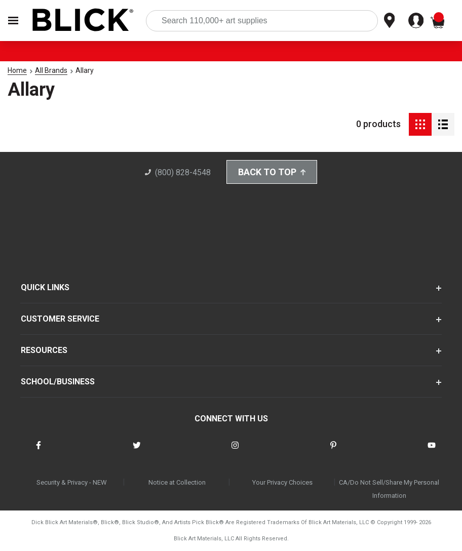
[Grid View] (420, 124)
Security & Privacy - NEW (71, 482)
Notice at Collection (177, 482)
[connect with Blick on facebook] (38, 451)
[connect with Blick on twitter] (137, 451)
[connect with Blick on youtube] (431, 451)
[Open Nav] (13, 20)
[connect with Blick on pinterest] (333, 451)
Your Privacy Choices (282, 482)
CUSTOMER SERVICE (60, 319)
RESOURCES (44, 350)
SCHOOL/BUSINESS (58, 381)
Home (17, 70)
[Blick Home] (83, 20)
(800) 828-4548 (178, 172)
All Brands (51, 70)
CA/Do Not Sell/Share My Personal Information (389, 489)
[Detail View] (443, 124)
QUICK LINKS (45, 287)
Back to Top (272, 172)
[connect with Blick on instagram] (235, 451)
